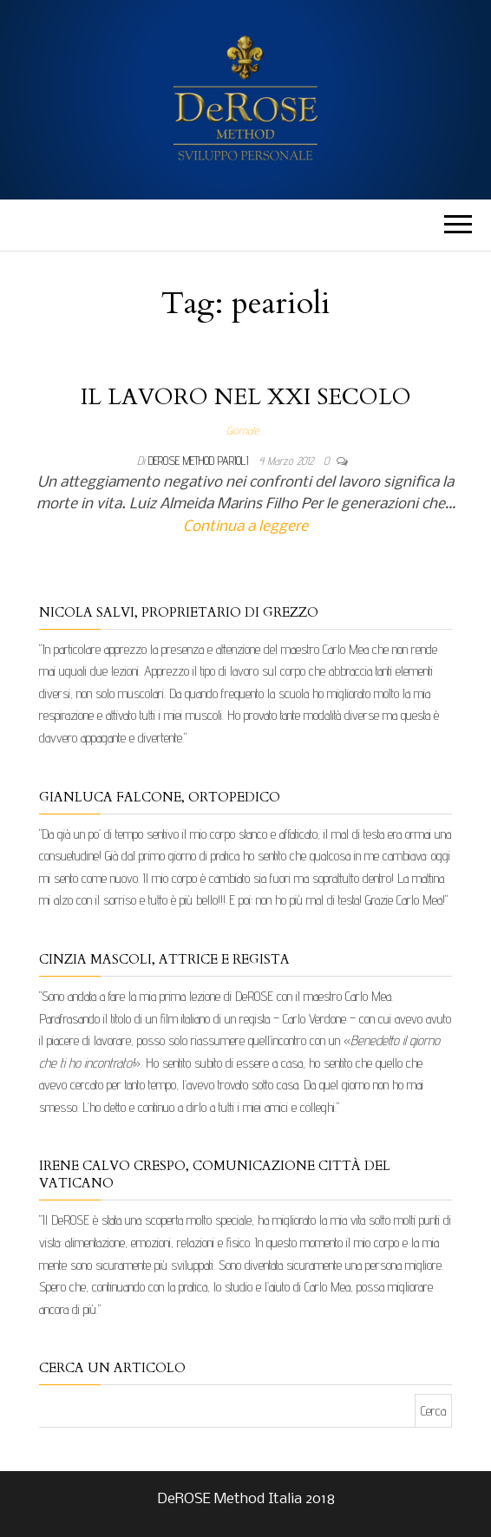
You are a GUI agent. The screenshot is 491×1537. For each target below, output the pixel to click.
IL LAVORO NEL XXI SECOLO (246, 397)
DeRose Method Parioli (200, 461)
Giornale (242, 430)
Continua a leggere (245, 527)
